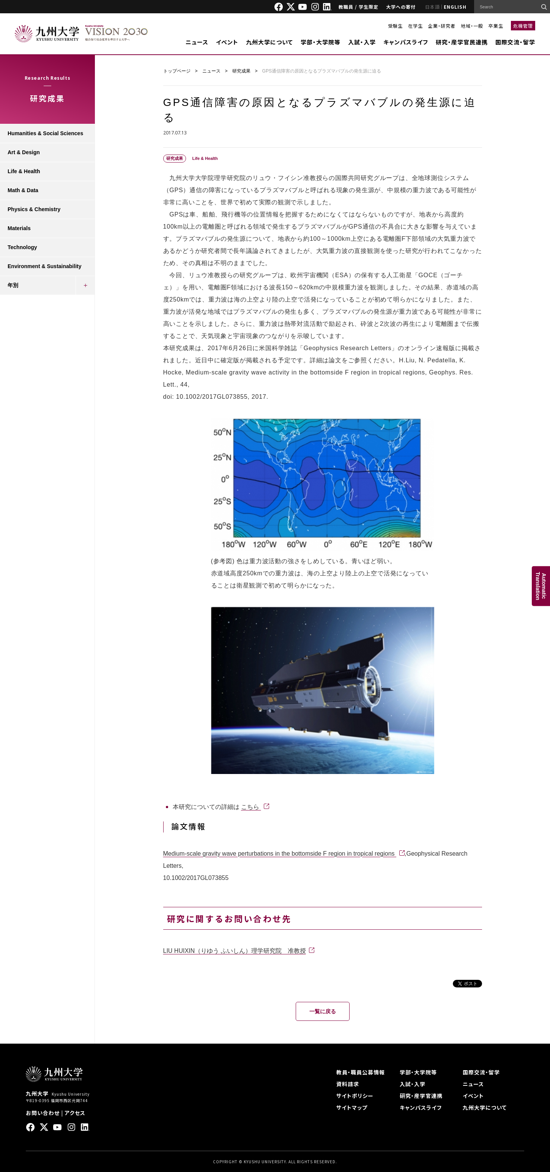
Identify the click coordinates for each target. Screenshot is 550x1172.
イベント (227, 42)
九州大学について (269, 42)
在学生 (415, 25)
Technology (22, 247)
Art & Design (24, 152)
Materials (19, 228)
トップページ (177, 71)
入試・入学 (362, 42)
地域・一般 (472, 25)
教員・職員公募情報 (360, 1072)
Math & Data (23, 190)
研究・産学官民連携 (462, 42)
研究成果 (241, 71)
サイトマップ (351, 1107)
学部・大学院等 (320, 42)
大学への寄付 (401, 6)
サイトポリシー (354, 1095)
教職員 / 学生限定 (358, 6)
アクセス (75, 1113)
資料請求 (347, 1084)
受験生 (395, 25)
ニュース (197, 42)
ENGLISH (455, 6)
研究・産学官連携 (421, 1095)
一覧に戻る (322, 1011)
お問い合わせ (43, 1113)
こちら (251, 807)
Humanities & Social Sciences (45, 133)
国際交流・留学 (515, 42)
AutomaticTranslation (541, 586)
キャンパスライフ (405, 42)
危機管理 (523, 25)
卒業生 (496, 25)
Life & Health (24, 171)
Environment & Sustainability (44, 266)
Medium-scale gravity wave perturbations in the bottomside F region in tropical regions (280, 853)
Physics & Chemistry (34, 209)
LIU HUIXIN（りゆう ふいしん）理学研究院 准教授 (234, 951)
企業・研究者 (441, 25)
